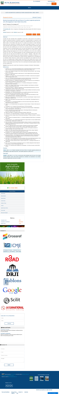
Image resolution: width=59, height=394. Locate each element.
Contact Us (20, 392)
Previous (1, 173)
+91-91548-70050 (13, 188)
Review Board (3, 198)
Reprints (38, 34)
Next (23, 173)
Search (54, 3)
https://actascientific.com (12, 376)
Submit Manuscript (51, 1)
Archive (2, 205)
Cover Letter (3, 210)
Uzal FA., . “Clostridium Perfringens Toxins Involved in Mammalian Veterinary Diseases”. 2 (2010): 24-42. (22, 72)
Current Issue (3, 200)
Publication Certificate (5, 329)
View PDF (34, 34)
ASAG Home (3, 193)
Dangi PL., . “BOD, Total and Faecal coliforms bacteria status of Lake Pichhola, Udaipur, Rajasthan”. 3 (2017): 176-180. (21, 131)
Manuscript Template (4, 212)
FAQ (17, 393)
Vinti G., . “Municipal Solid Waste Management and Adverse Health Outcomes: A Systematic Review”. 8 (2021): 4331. (22, 79)
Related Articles (28, 34)
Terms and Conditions (5, 392)
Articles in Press (3, 203)
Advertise (26, 392)
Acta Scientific (13, 374)
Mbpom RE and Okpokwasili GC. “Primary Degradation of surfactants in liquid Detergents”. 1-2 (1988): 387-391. (22, 97)
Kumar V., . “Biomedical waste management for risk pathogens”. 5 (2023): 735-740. (22, 146)
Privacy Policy (14, 392)
